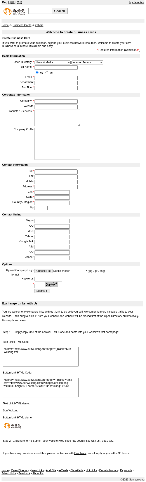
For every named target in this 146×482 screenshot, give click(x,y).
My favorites (136, 2)
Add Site (51, 470)
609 (53, 62)
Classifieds (76, 470)
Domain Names (108, 470)
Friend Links (9, 473)
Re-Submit (35, 440)
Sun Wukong (10, 410)
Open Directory (113, 316)
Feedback (80, 453)
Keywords (126, 470)
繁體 (19, 2)
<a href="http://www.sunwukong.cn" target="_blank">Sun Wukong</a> (41, 356)
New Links (37, 470)
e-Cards (63, 470)
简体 (12, 2)
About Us (38, 473)
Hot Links (91, 470)
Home (5, 470)
